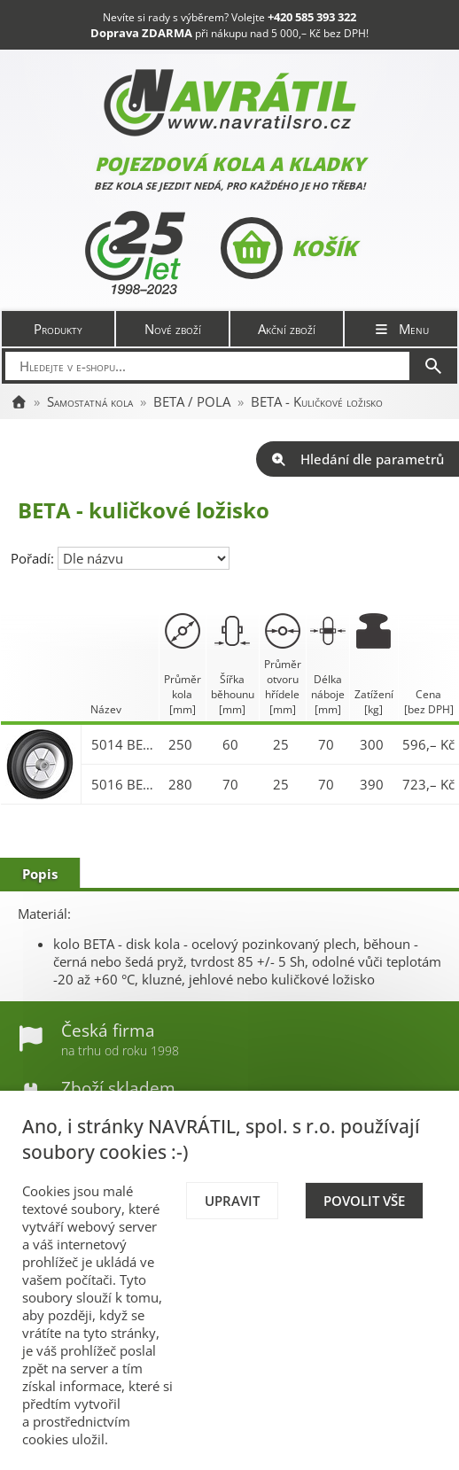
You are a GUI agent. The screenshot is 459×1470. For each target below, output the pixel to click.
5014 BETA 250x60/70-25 (123, 744)
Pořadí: (34, 558)
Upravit (232, 1200)
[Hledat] (433, 366)
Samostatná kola (90, 401)
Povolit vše (364, 1200)
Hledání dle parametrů (357, 459)
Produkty (58, 329)
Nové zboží (172, 329)
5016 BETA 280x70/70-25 (123, 784)
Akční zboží (286, 329)
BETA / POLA (191, 401)
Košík (288, 248)
